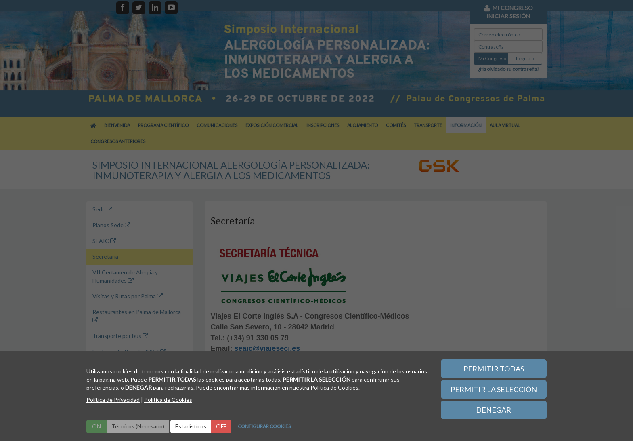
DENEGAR (493, 409)
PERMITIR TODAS (493, 368)
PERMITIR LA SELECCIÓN (494, 389)
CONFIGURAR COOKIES (264, 426)
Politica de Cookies (168, 399)
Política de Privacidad (113, 399)
